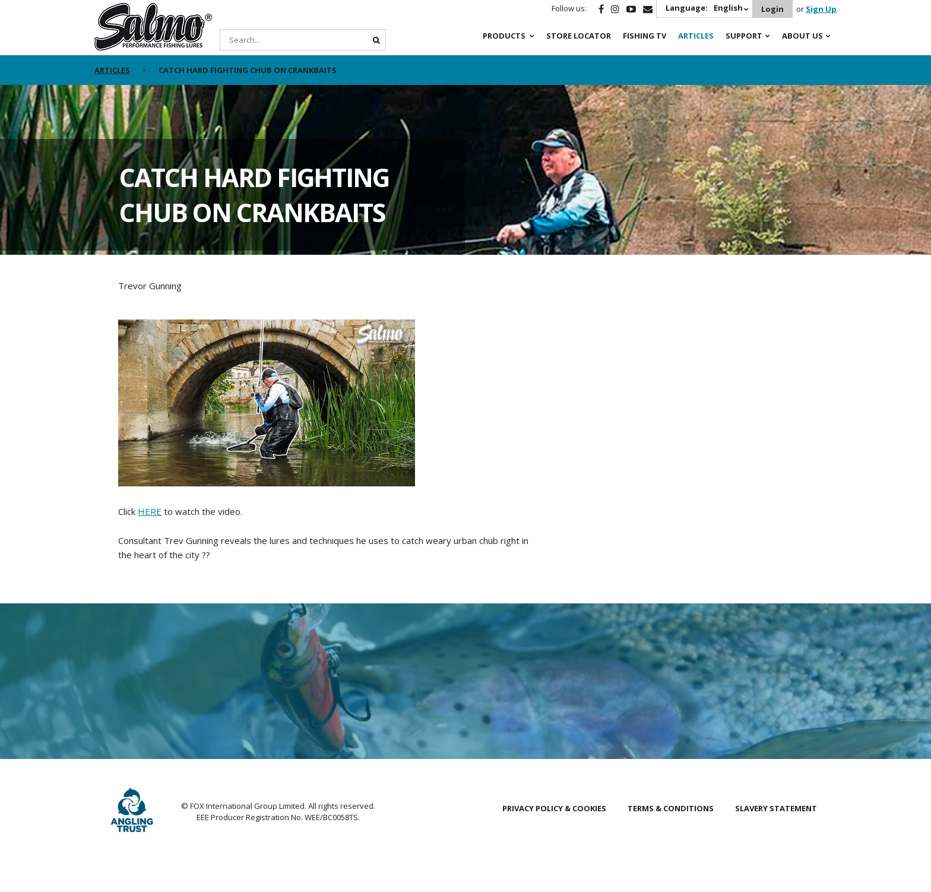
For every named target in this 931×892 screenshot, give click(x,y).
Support (744, 35)
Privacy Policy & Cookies (554, 808)
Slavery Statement (776, 808)
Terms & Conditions (671, 808)
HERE (150, 511)
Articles (696, 35)
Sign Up (821, 9)
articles (112, 70)
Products (504, 35)
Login (772, 9)
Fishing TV (644, 35)
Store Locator (578, 35)
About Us (802, 35)
